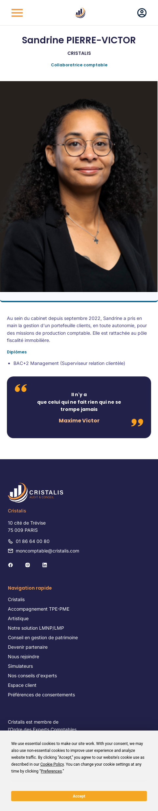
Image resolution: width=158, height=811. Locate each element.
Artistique (18, 618)
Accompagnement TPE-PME (38, 609)
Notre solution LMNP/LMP (36, 628)
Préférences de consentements (41, 694)
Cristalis (16, 599)
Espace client (22, 685)
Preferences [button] (51, 771)
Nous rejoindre (23, 656)
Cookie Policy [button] (52, 764)
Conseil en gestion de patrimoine (43, 637)
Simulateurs (20, 666)
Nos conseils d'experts (32, 675)
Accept (79, 796)
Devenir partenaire (28, 647)
